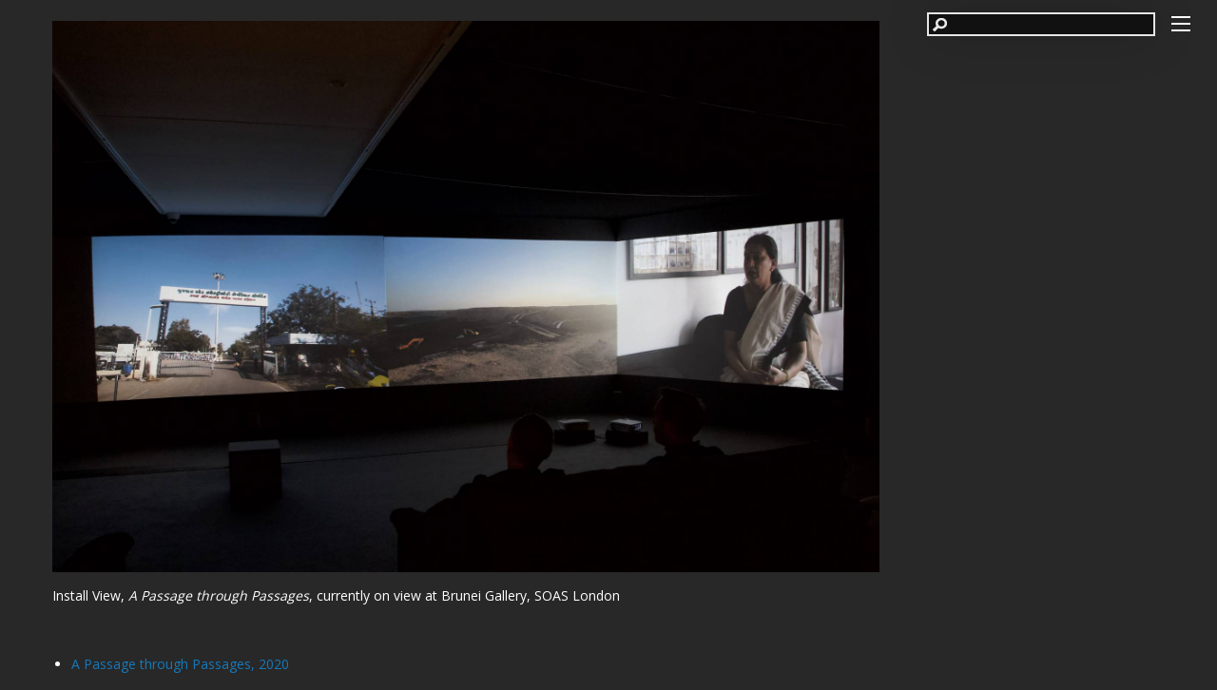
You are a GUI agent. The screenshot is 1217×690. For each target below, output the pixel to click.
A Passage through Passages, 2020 (180, 664)
